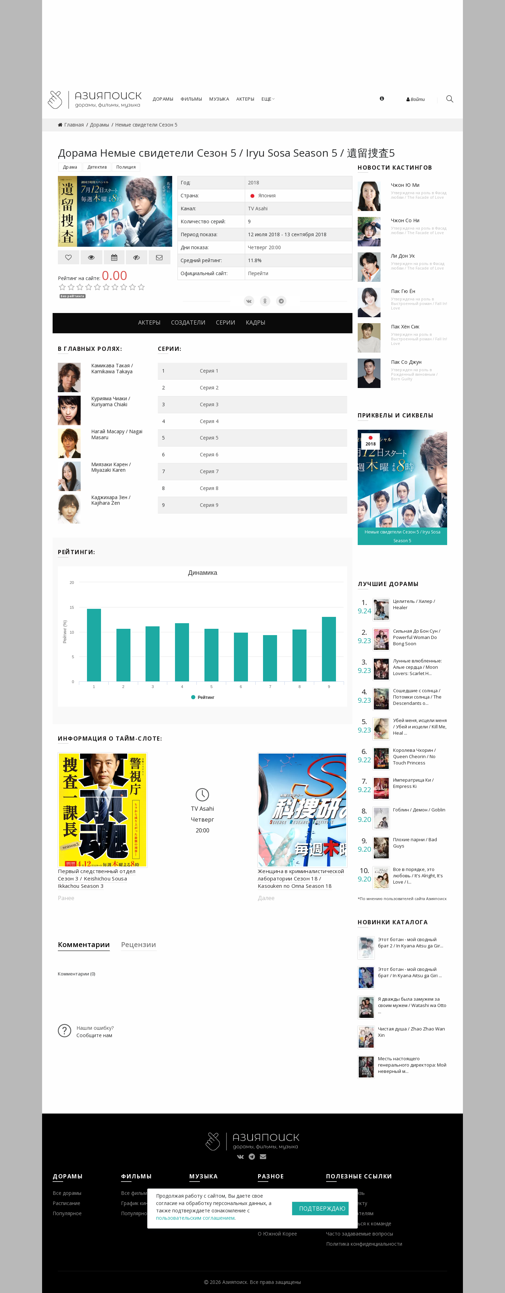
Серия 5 (209, 437)
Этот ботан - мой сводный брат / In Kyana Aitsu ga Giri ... (410, 972)
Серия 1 (209, 370)
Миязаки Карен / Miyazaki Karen (111, 467)
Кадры (255, 322)
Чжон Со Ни (405, 220)
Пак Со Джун (406, 362)
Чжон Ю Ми (405, 185)
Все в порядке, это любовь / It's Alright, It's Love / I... (418, 875)
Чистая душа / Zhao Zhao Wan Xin (411, 1032)
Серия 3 (209, 404)
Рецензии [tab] (138, 944)
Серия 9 (209, 505)
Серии (225, 322)
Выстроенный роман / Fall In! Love (419, 306)
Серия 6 (209, 454)
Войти (415, 99)
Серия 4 (209, 421)
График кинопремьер (146, 1203)
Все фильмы (135, 1193)
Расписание (66, 1203)
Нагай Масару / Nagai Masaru (116, 434)
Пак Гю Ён (403, 291)
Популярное (67, 1213)
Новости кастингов (395, 167)
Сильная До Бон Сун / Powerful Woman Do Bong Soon (416, 637)
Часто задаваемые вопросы (359, 1233)
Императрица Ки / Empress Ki (413, 783)
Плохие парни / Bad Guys (415, 842)
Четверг (257, 247)
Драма (70, 167)
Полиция (126, 167)
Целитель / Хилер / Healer (414, 604)
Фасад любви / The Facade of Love (418, 195)
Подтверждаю (322, 1208)
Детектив (97, 167)
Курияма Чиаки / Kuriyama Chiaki (110, 401)
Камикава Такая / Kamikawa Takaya (112, 368)
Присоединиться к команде (358, 1223)
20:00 (275, 247)
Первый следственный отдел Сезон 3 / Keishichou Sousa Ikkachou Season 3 (97, 878)
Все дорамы (67, 1193)
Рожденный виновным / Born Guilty (414, 376)
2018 (253, 182)
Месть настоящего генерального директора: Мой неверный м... (412, 1064)
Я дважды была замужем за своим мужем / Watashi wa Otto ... (412, 1005)
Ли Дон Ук (403, 255)
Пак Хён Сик (405, 326)
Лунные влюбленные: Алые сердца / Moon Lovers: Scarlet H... (417, 667)
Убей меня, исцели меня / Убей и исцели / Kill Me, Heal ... (420, 726)
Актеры (149, 322)
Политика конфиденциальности (364, 1243)
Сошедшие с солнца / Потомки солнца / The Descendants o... (417, 696)
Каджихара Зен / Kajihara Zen (110, 500)
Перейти (258, 273)
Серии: (170, 349)
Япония (267, 195)
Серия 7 (209, 471)
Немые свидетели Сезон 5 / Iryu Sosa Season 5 (402, 536)
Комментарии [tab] (84, 944)
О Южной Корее (277, 1233)
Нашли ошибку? (95, 1028)
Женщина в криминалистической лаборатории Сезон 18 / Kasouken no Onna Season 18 (301, 878)
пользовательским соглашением (195, 1217)
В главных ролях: (90, 349)
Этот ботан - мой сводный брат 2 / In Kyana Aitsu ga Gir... (410, 942)
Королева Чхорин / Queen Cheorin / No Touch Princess (414, 756)
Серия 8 (209, 488)
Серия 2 (209, 387)
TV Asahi (258, 208)
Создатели (188, 322)
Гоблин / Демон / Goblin (419, 810)
